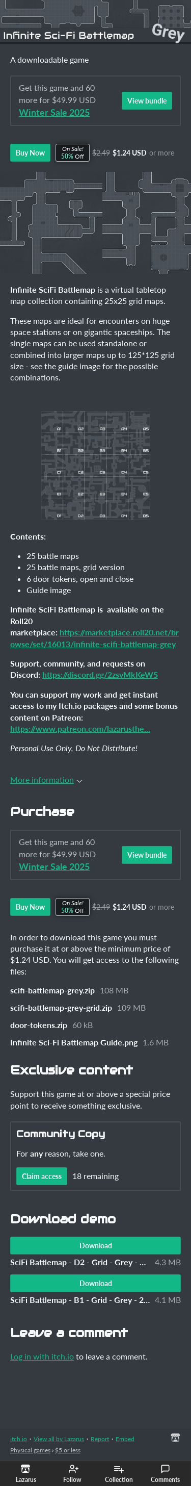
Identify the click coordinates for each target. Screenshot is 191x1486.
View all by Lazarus (59, 1439)
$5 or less (67, 1450)
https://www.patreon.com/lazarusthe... (80, 728)
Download (95, 1245)
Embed (125, 1439)
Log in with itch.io (42, 1356)
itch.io (18, 1439)
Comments (165, 1473)
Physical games (30, 1450)
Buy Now (30, 152)
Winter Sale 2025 (54, 112)
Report (100, 1439)
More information (46, 779)
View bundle (147, 100)
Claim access (42, 1176)
